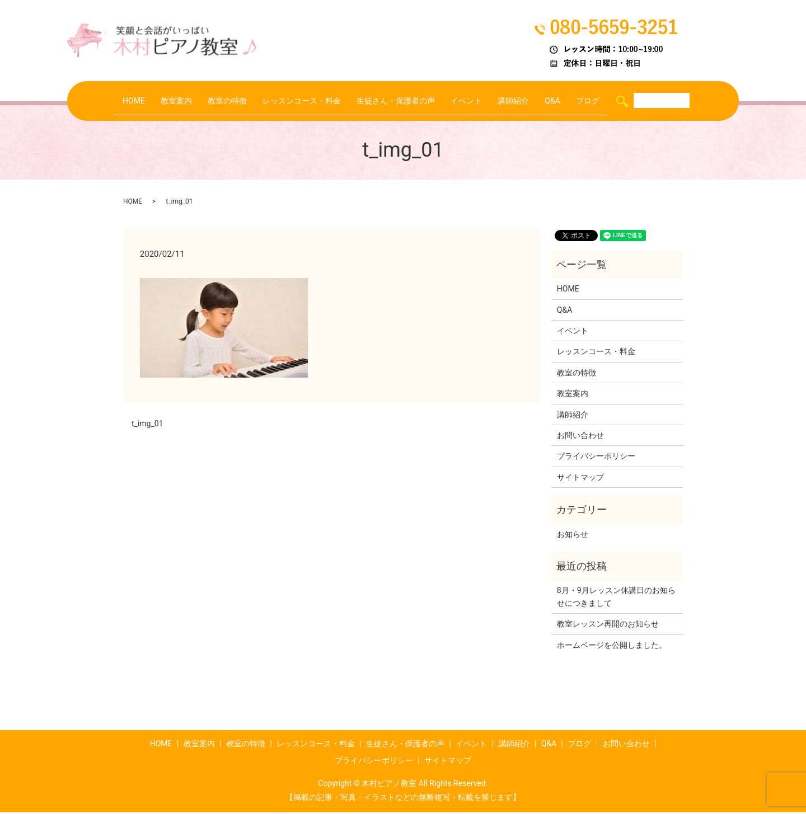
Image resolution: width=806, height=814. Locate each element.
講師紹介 (524, 101)
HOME (118, 101)
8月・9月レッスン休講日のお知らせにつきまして (616, 598)
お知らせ (572, 535)
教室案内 (163, 101)
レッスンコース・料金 (297, 101)
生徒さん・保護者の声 (398, 101)
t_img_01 (147, 425)
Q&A (565, 101)
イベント (473, 101)
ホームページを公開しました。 (612, 646)
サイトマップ (580, 478)
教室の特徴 (217, 101)
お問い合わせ (580, 436)
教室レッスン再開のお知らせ (608, 625)
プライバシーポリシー (596, 457)
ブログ (603, 101)
